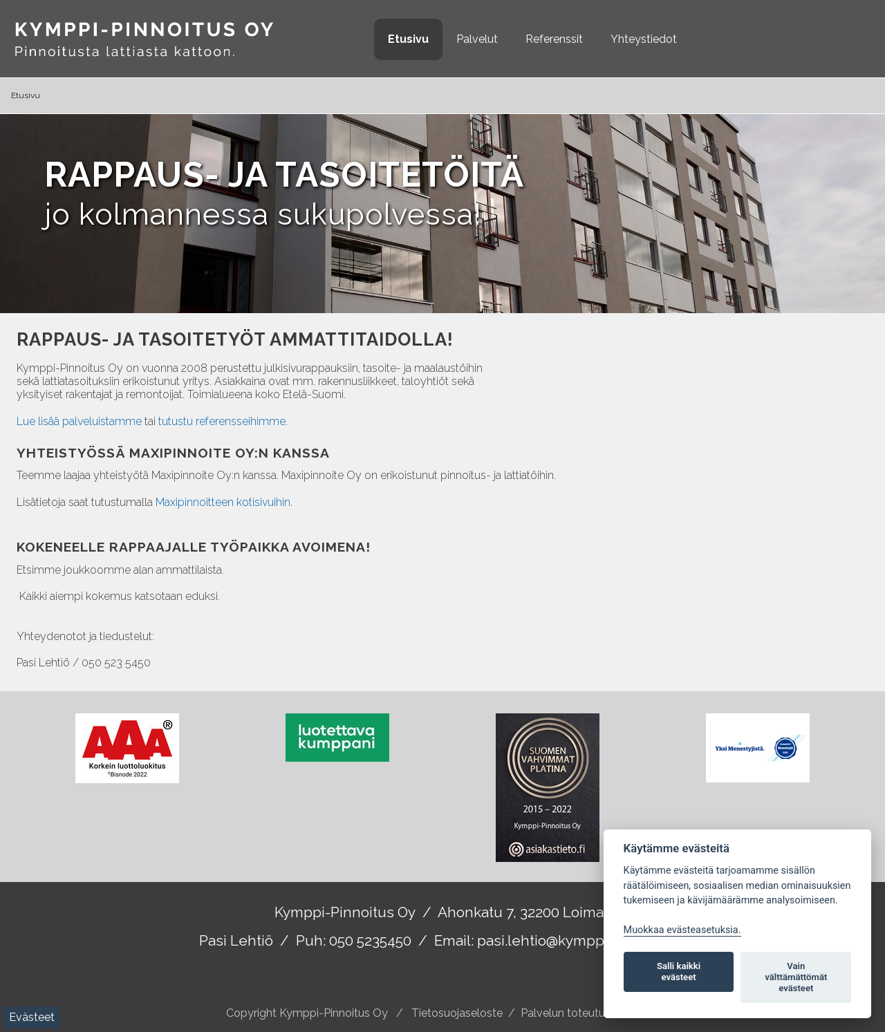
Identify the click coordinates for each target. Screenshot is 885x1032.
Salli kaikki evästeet (678, 971)
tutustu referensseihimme (222, 421)
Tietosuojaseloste (457, 1013)
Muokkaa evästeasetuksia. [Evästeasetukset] (682, 930)
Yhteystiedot (644, 39)
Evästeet (32, 1017)
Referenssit (554, 39)
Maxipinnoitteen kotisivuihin (223, 502)
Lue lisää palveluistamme (79, 421)
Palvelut (477, 39)
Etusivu (408, 39)
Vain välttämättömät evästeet (796, 977)
